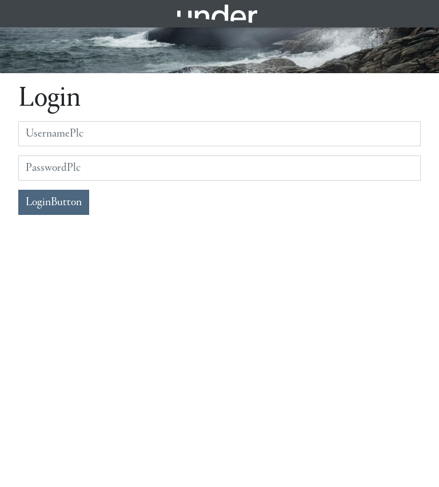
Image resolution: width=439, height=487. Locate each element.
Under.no (217, 14)
